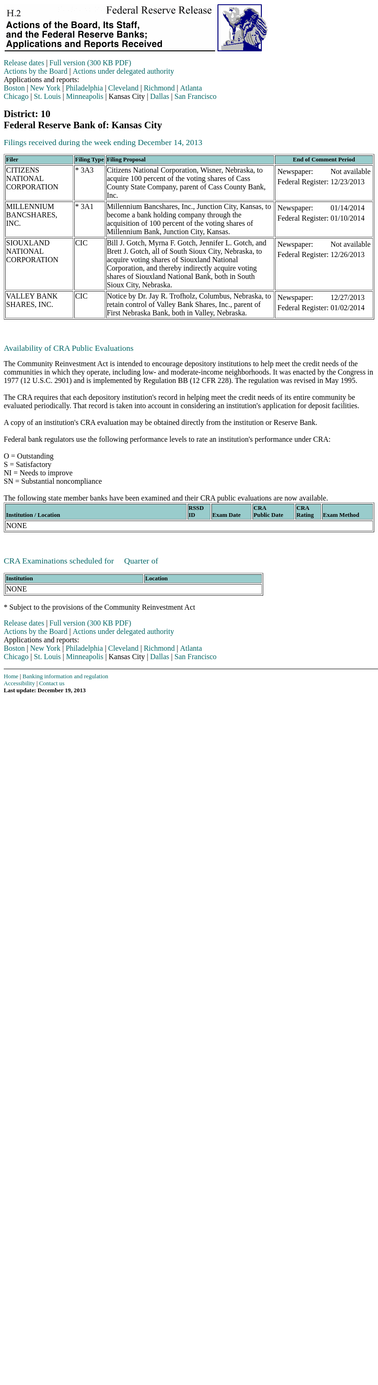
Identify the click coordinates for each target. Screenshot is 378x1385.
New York (45, 88)
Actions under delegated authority (123, 71)
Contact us (51, 683)
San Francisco (196, 96)
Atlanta (191, 88)
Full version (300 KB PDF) (90, 63)
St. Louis (47, 96)
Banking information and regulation (65, 676)
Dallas (159, 96)
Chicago (16, 96)
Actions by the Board (35, 71)
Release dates (24, 63)
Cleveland (123, 88)
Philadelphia (84, 88)
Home (11, 676)
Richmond (159, 88)
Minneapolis (85, 96)
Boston (14, 88)
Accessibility (19, 683)
